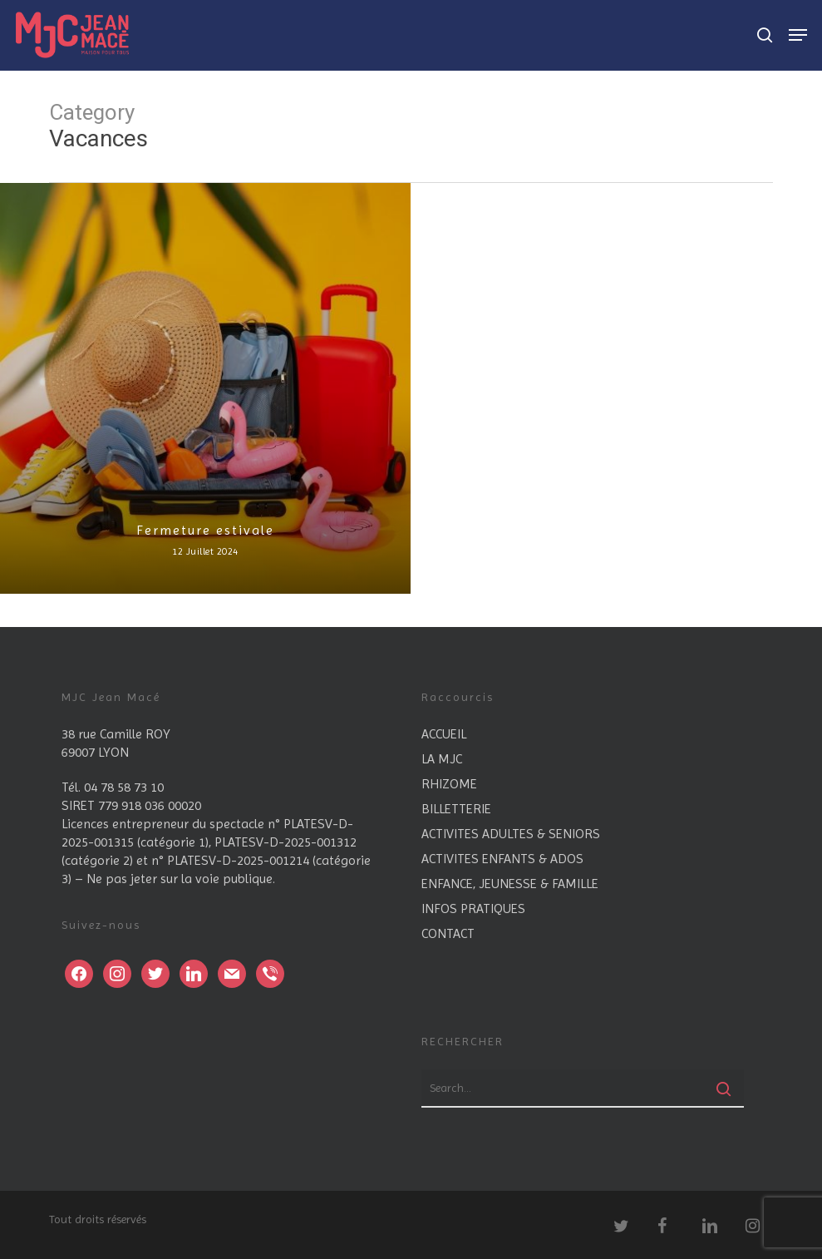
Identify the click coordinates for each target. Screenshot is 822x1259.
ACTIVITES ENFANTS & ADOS (502, 858)
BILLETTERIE (456, 809)
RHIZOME (449, 784)
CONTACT (448, 933)
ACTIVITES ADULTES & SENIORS (510, 834)
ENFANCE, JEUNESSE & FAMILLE (509, 883)
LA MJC (441, 759)
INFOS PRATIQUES (473, 908)
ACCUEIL (443, 734)
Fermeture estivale (205, 530)
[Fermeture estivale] (205, 388)
